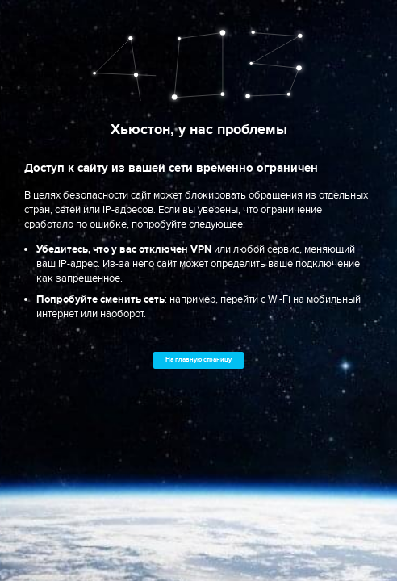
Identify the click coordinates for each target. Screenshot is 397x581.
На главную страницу (198, 359)
